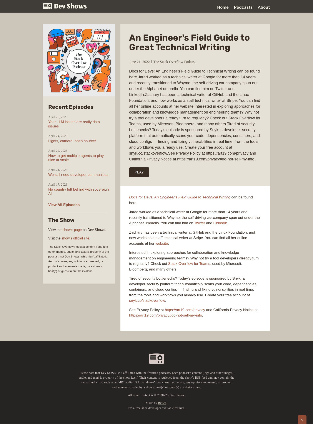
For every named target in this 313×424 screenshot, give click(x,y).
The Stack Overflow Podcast (174, 62)
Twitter (199, 223)
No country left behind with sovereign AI (78, 191)
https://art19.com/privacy (185, 310)
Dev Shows (65, 6)
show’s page (72, 230)
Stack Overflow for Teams (189, 264)
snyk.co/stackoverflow (147, 301)
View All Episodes (64, 205)
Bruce (162, 403)
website (161, 243)
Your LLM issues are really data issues (74, 124)
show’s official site (75, 238)
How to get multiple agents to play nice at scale (76, 158)
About (264, 7)
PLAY (139, 172)
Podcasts (243, 7)
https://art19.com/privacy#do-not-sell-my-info (165, 315)
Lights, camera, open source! (72, 141)
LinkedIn (220, 223)
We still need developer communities (78, 175)
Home (223, 7)
